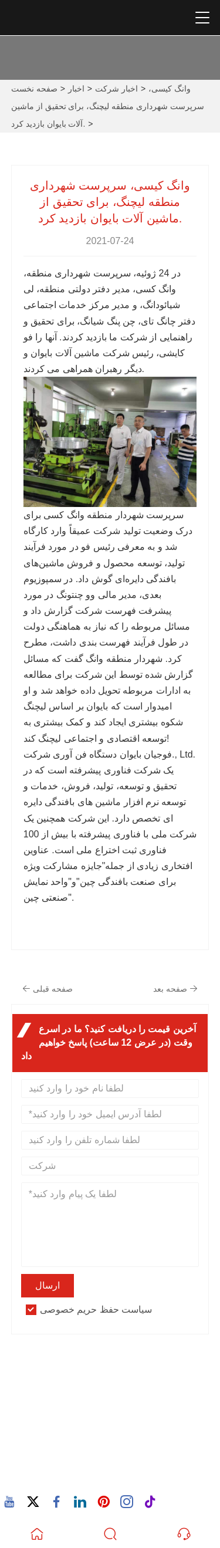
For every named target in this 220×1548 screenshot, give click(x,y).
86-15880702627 (63, 1476)
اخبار (76, 88)
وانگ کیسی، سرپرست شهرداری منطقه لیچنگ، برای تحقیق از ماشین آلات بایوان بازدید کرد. (107, 106)
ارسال (47, 1285)
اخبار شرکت (116, 88)
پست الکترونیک (66, 1425)
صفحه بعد (175, 988)
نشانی (43, 1374)
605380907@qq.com (72, 1439)
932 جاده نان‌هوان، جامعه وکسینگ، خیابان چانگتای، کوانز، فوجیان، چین (109, 1395)
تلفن (39, 1462)
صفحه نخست (34, 88)
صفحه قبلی (47, 988)
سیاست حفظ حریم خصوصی (96, 1309)
